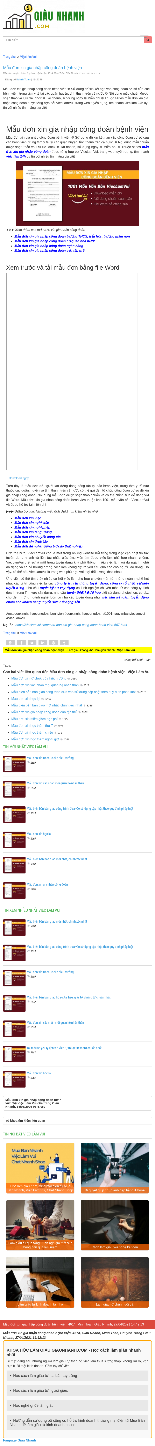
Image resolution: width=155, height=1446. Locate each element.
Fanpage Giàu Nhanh (19, 1441)
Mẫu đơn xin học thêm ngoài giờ (35, 739)
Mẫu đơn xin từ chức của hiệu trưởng (39, 678)
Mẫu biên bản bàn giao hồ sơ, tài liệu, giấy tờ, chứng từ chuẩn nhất (69, 997)
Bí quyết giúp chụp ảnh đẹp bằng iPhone (115, 1190)
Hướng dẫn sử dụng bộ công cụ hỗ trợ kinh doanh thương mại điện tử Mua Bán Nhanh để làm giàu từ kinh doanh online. (77, 1424)
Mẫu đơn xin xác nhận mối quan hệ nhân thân (45, 685)
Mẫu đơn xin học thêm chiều (32, 732)
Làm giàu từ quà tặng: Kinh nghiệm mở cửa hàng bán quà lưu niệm (40, 1246)
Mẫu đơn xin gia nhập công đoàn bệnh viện (42, 67)
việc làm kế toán (114, 597)
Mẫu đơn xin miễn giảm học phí (34, 719)
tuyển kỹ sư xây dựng (57, 588)
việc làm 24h (16, 156)
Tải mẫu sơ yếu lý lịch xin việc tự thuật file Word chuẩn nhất (64, 1048)
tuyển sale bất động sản (61, 602)
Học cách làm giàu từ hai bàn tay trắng (45, 1377)
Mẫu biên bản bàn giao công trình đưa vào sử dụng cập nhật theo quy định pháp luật (74, 692)
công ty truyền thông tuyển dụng (81, 583)
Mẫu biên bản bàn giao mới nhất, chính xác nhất (47, 705)
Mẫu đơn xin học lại (26, 698)
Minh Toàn (24, 79)
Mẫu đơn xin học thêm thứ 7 (32, 725)
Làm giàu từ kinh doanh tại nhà (40, 1305)
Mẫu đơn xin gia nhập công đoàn (47, 884)
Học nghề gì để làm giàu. (34, 1407)
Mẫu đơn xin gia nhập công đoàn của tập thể (44, 712)
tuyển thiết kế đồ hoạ (84, 592)
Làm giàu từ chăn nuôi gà (114, 1305)
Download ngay (19, 478)
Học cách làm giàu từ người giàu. (40, 1392)
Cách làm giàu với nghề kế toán (115, 1248)
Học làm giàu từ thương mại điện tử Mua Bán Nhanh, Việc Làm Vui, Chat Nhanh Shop (40, 1188)
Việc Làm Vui (28, 57)
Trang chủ (9, 56)
